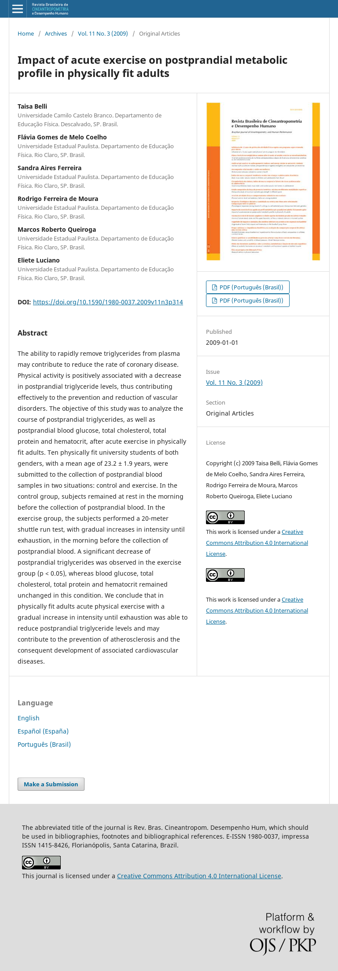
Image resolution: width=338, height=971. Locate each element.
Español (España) (43, 731)
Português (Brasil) (44, 744)
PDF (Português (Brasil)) (250, 287)
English (29, 718)
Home (26, 33)
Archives (56, 33)
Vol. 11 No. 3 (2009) (103, 33)
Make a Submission (51, 784)
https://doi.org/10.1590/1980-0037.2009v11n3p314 (108, 302)
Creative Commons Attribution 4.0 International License (257, 543)
